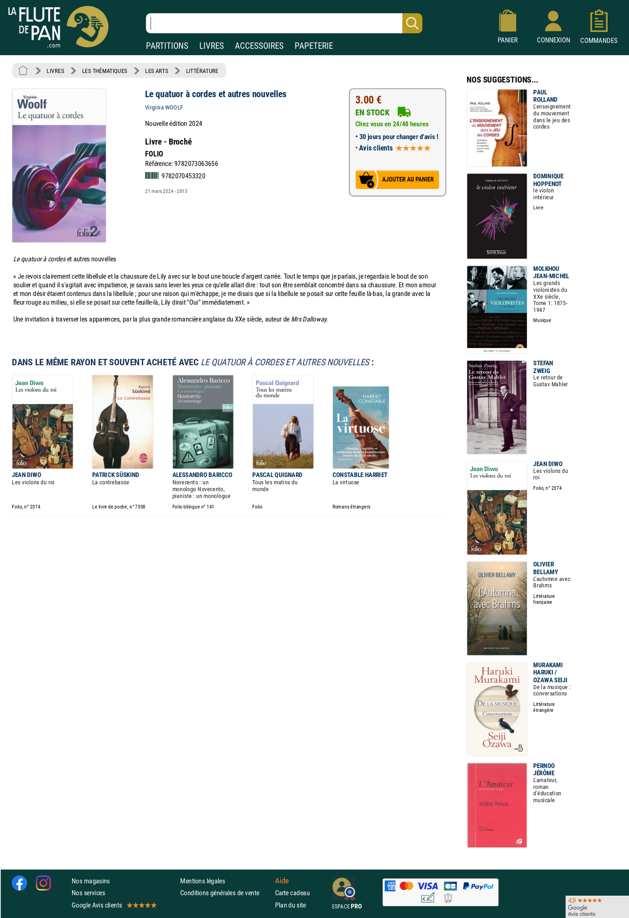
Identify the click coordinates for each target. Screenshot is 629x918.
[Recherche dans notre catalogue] (284, 23)
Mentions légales (202, 881)
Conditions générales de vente (225, 893)
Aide (282, 880)
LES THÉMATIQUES (104, 70)
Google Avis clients (114, 905)
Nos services (88, 893)
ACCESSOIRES (259, 46)
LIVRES (211, 46)
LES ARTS (156, 70)
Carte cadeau (292, 893)
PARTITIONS (167, 46)
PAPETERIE (314, 46)
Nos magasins (91, 881)
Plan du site (290, 905)
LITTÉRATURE (202, 70)
